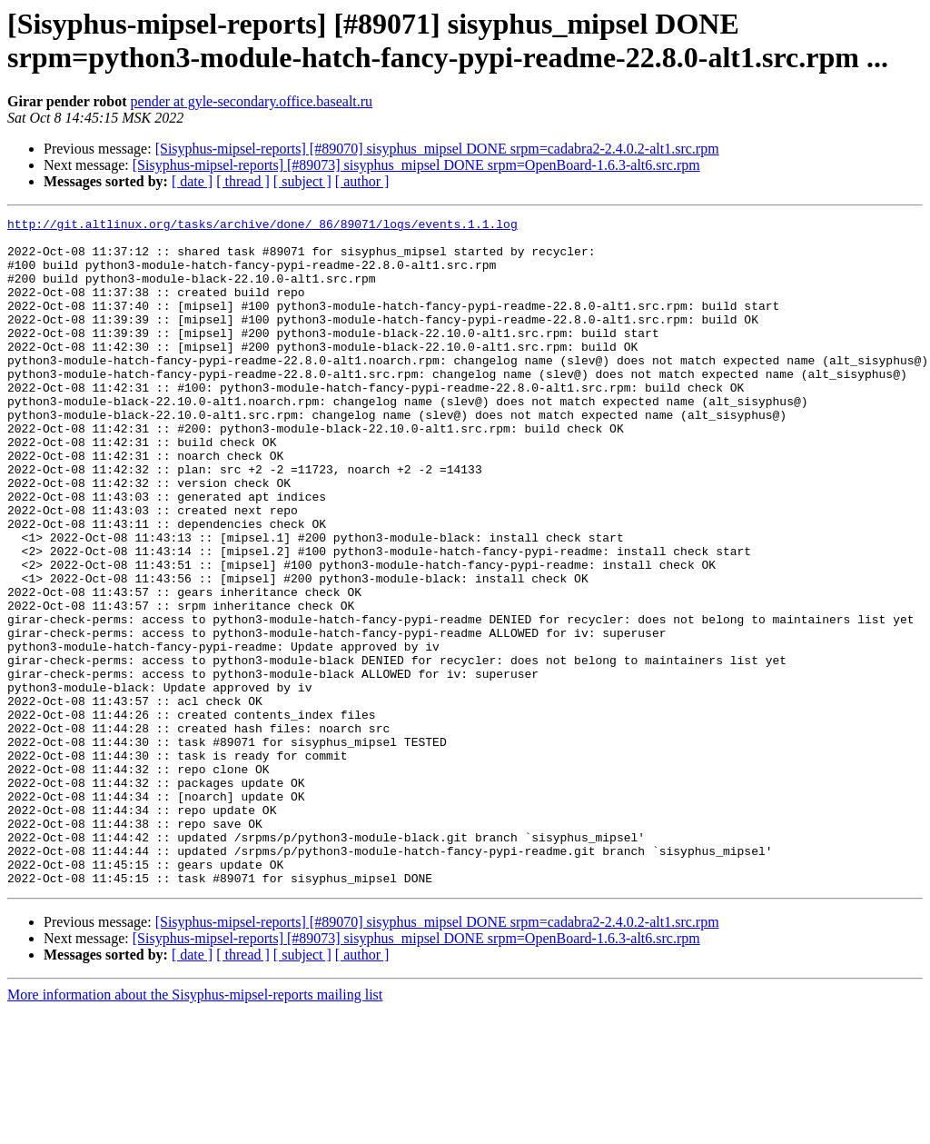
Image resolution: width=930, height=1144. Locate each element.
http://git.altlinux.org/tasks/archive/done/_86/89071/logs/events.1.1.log (262, 226)
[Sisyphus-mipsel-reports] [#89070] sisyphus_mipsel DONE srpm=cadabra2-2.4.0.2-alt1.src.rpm (437, 148)
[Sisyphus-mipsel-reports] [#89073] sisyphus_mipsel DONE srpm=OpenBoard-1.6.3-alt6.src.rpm (416, 165)
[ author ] (362, 181)
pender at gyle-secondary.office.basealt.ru (252, 101)
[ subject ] (302, 181)
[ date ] (192, 181)
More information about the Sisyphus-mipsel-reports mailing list (194, 1128)
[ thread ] (243, 181)
